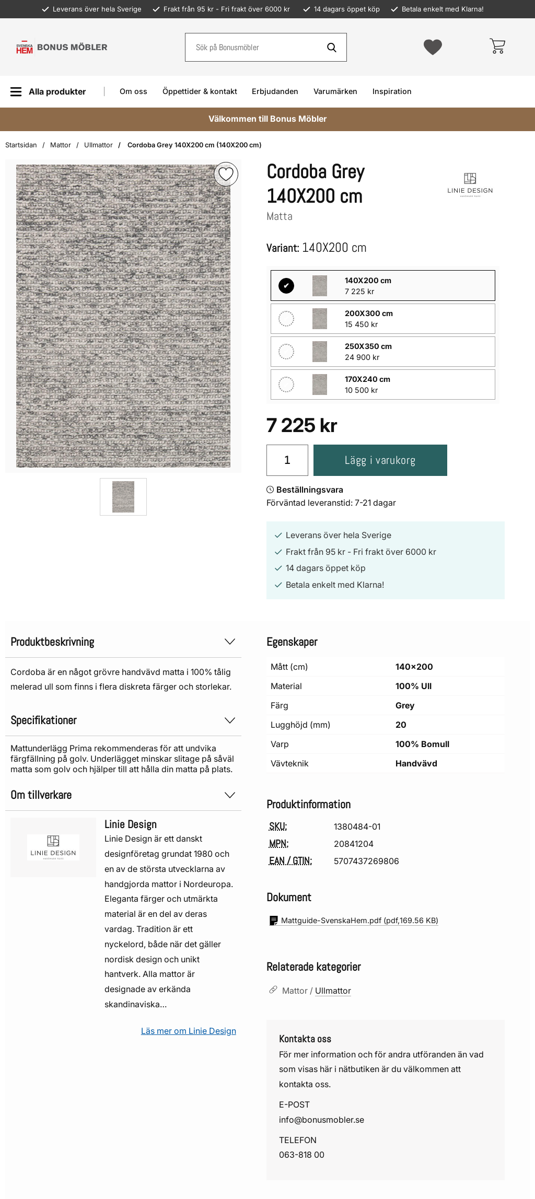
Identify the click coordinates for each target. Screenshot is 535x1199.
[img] (226, 174)
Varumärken (335, 91)
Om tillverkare (123, 794)
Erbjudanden (275, 91)
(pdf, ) (353, 920)
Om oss (133, 91)
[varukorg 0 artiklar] (497, 47)
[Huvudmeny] (48, 92)
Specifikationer (123, 720)
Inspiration (392, 91)
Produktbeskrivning (123, 641)
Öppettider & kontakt (199, 91)
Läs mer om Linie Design (188, 1031)
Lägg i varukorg (380, 460)
